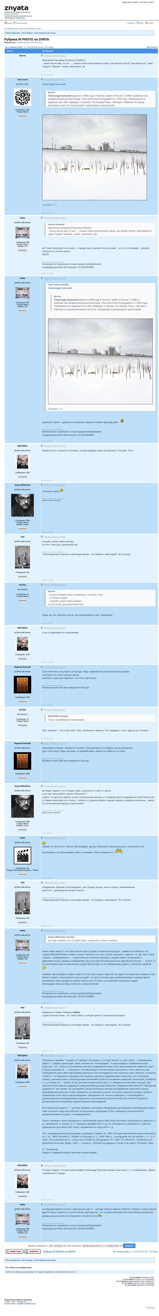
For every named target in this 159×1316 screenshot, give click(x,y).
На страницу (11, 47)
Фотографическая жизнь (45, 33)
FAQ (140, 23)
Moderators (37, 42)
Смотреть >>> (49, 205)
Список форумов (12, 33)
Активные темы (34, 28)
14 (46, 47)
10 (41, 47)
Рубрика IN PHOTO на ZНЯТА (59, 1251)
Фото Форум (27, 33)
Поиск (149, 23)
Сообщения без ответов (15, 28)
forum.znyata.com (11, 14)
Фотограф (151, 1308)
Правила (131, 23)
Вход (8, 23)
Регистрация (20, 23)
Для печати (152, 47)
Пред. (20, 47)
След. (51, 47)
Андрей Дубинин (24, 42)
